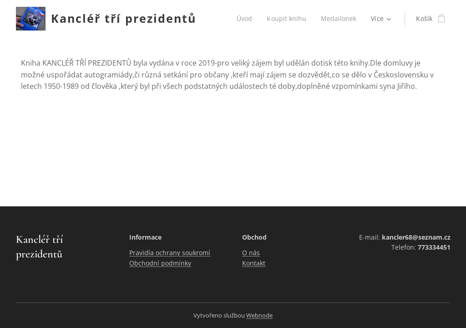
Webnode (259, 315)
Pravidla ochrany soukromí (169, 252)
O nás (251, 252)
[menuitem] (244, 18)
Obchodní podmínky (160, 263)
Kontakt (253, 263)
